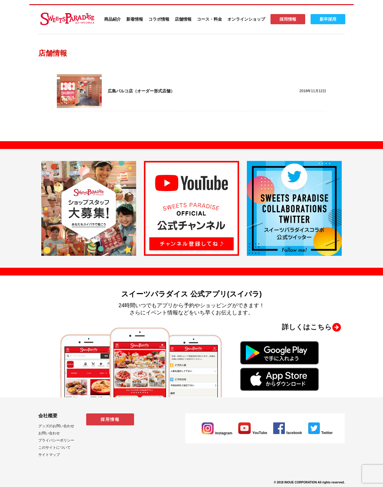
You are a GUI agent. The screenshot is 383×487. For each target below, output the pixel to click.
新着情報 (134, 19)
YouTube (252, 433)
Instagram (217, 433)
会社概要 (47, 415)
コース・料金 (209, 19)
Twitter (320, 433)
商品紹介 (112, 19)
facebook (287, 433)
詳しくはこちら (307, 327)
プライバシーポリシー (56, 440)
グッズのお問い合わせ (56, 426)
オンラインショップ (246, 19)
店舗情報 (183, 19)
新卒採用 (328, 19)
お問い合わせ (49, 433)
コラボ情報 (158, 19)
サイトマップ (49, 455)
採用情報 (287, 19)
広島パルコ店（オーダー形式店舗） (141, 91)
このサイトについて (54, 447)
